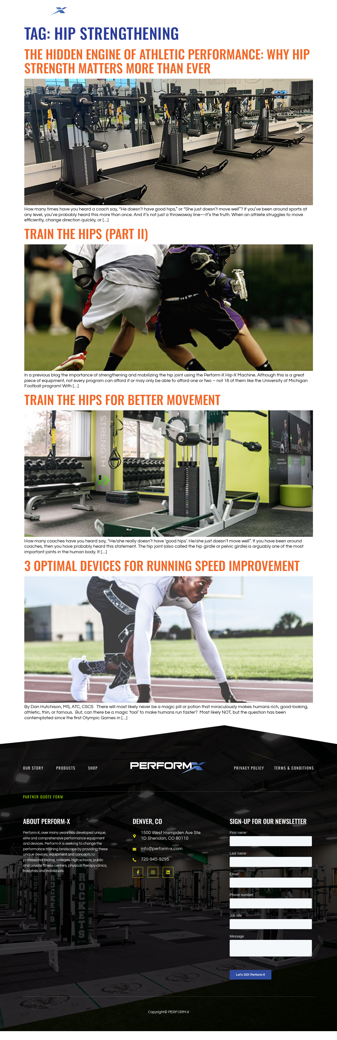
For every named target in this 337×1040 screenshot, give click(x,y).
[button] (125, 9)
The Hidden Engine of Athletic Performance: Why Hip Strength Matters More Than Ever (167, 60)
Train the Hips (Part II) (86, 233)
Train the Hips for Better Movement (122, 399)
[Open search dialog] (296, 11)
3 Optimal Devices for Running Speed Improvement (162, 565)
